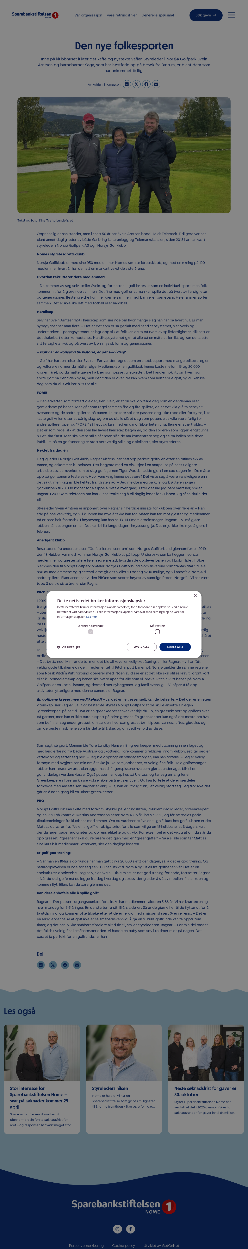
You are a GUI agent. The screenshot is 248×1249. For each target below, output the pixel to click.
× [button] (195, 595)
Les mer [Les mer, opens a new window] (91, 616)
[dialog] (124, 624)
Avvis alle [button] (140, 647)
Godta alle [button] (174, 647)
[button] (69, 647)
